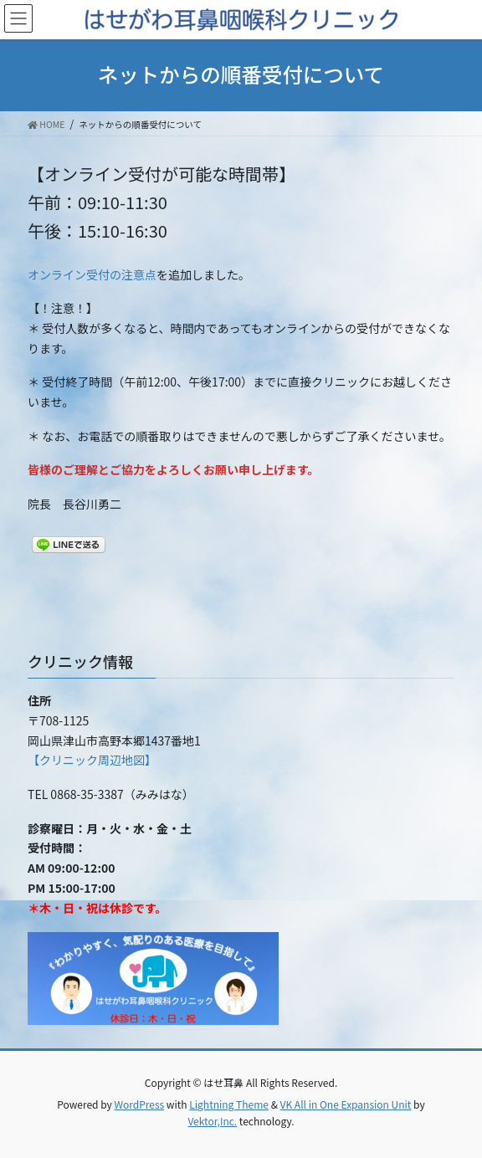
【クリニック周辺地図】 (92, 759)
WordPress (139, 1104)
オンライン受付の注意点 (92, 274)
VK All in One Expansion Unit (346, 1104)
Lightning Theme (229, 1104)
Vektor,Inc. (212, 1121)
